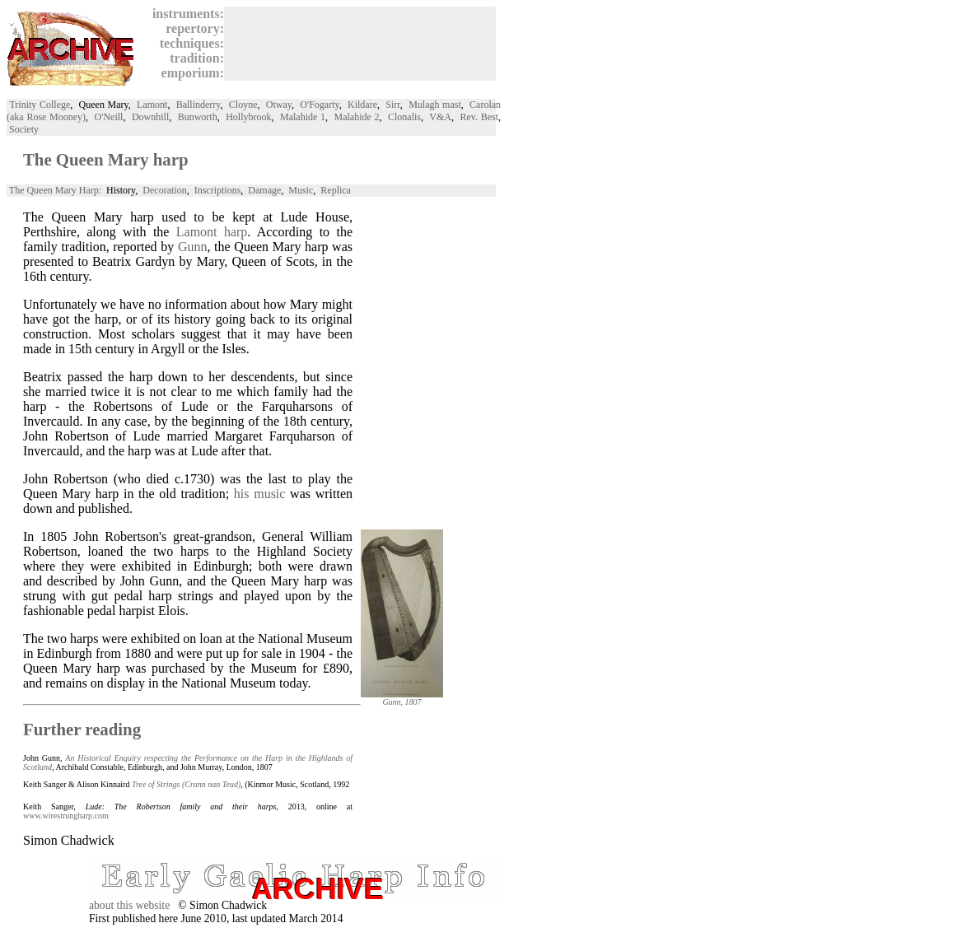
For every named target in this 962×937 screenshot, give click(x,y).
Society (24, 129)
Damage (264, 190)
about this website (129, 905)
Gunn (193, 247)
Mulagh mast (435, 104)
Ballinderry (198, 104)
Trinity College (39, 104)
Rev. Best (479, 117)
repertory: (191, 28)
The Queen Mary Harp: (55, 190)
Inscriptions (217, 190)
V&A (440, 117)
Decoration (164, 190)
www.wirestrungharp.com (66, 815)
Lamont (152, 104)
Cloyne (243, 104)
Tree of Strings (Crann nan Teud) (186, 784)
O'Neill (109, 117)
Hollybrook (248, 117)
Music (300, 190)
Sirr (392, 104)
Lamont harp (212, 232)
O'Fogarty (319, 104)
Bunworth (197, 117)
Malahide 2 (357, 117)
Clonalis (404, 117)
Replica (335, 190)
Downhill (150, 117)
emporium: (189, 73)
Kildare (362, 104)
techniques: (188, 43)
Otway (279, 104)
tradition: (193, 58)
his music (260, 494)
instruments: (185, 14)
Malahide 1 (302, 117)
